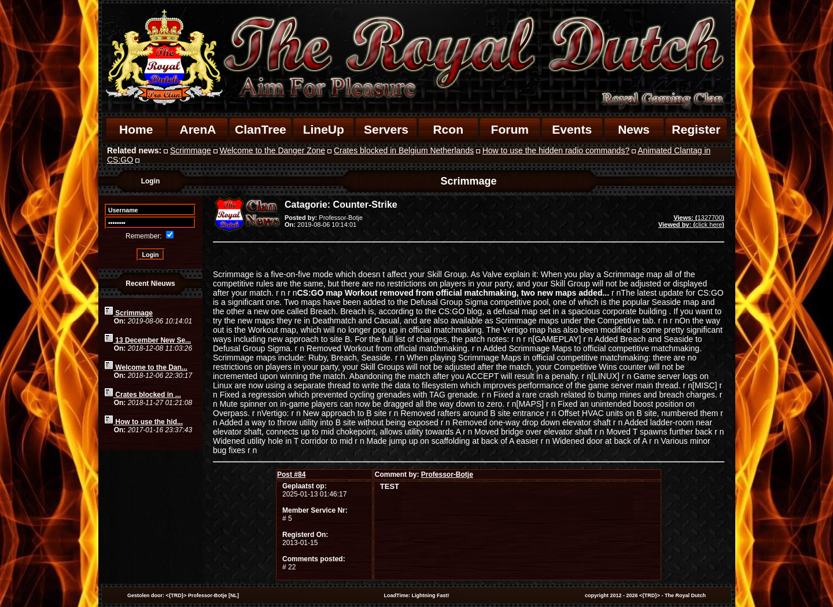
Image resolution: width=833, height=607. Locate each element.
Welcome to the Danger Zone (273, 150)
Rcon (448, 129)
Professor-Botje (447, 474)
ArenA (197, 129)
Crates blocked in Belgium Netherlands (404, 150)
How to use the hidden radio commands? (555, 150)
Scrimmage (190, 150)
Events (572, 129)
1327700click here (691, 221)
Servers (386, 129)
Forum (510, 129)
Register (696, 129)
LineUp (323, 129)
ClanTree (260, 129)
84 (291, 474)
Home (136, 129)
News (634, 129)
